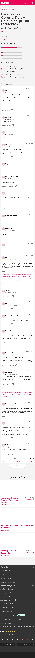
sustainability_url (6, 578)
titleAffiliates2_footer (7, 607)
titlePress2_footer (6, 574)
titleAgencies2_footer (7, 611)
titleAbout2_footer (6, 571)
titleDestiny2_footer (7, 589)
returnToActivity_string (8, 9)
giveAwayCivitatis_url (7, 582)
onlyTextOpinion (8, 84)
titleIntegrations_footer (8, 615)
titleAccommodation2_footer (10, 619)
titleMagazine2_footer (8, 593)
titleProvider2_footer (7, 603)
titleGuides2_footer (7, 597)
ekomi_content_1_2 (19, 634)
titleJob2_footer (5, 623)
